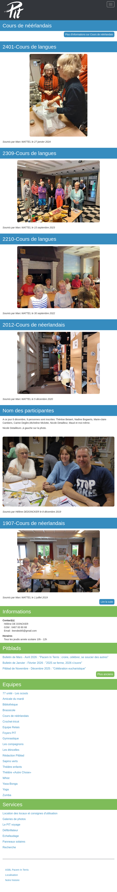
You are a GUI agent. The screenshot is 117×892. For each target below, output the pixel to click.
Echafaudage (11, 835)
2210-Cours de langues (29, 239)
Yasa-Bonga (10, 783)
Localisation (11, 875)
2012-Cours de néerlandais (34, 325)
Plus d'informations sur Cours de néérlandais (89, 34)
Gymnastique (11, 738)
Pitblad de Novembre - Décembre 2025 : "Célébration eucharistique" (44, 668)
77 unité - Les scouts (15, 693)
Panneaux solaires (14, 841)
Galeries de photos (14, 819)
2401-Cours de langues (29, 47)
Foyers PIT (9, 732)
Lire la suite (107, 601)
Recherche (9, 847)
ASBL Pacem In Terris (17, 869)
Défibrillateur (10, 830)
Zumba (7, 795)
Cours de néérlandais (27, 25)
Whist (6, 778)
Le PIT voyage (11, 824)
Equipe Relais (11, 727)
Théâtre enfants (12, 766)
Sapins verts (10, 761)
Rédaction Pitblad (13, 755)
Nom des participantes (28, 410)
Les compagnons (13, 744)
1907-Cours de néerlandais (34, 523)
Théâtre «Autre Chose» (17, 772)
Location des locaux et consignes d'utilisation (30, 813)
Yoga (6, 789)
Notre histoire (12, 880)
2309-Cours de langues (29, 153)
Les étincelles (11, 749)
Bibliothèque (10, 704)
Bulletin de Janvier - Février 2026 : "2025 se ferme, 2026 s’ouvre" (42, 662)
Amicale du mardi (13, 698)
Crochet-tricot (11, 721)
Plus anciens (105, 674)
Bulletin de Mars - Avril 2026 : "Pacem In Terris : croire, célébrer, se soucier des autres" (55, 657)
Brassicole (9, 710)
